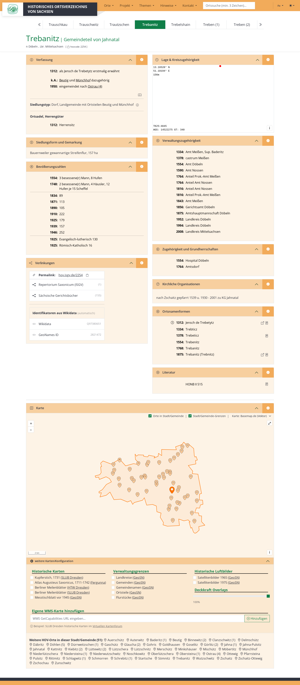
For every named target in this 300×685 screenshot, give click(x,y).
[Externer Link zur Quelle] (262, 322)
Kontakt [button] (189, 5)
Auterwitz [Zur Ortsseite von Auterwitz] (137, 640)
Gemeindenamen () (135, 587)
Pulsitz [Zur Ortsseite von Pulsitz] (38, 658)
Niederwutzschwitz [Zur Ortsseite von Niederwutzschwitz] (107, 654)
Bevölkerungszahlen (48, 167)
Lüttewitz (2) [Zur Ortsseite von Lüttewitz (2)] (97, 649)
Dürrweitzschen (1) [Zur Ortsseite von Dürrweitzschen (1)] (84, 644)
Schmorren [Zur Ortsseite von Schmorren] (100, 658)
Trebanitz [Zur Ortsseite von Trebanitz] (183, 658)
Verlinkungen (42, 263)
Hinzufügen (257, 618)
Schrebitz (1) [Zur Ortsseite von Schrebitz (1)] (123, 658)
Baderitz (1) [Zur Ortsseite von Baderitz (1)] (158, 640)
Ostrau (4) (95, 86)
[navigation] (150, 24)
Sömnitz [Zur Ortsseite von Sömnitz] (164, 658)
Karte (37, 408)
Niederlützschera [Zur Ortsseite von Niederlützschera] (45, 654)
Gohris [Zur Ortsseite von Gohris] (151, 644)
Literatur (165, 372)
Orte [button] (107, 5)
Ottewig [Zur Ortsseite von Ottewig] (232, 654)
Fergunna (98, 582)
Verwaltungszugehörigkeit (178, 140)
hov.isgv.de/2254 (71, 275)
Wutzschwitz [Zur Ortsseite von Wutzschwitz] (205, 658)
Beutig (63, 80)
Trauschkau (58, 24)
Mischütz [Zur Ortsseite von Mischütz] (209, 649)
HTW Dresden (78, 587)
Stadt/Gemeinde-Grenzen (209, 416)
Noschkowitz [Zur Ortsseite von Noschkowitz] (136, 654)
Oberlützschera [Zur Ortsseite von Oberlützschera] (162, 654)
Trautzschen (119, 24)
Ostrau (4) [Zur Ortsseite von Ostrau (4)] (213, 654)
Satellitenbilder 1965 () (219, 577)
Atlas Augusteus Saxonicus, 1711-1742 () (70, 582)
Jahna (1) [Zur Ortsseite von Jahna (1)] (230, 644)
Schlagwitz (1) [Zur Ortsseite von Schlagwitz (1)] (76, 658)
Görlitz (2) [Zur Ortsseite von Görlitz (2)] (211, 644)
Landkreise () (130, 577)
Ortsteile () (128, 592)
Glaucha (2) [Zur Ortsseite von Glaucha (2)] (132, 644)
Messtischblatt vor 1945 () (58, 597)
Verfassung (41, 60)
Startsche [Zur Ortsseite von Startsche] (145, 658)
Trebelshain (180, 24)
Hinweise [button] (167, 5)
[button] (266, 323)
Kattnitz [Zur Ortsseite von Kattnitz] (56, 649)
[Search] (229, 5)
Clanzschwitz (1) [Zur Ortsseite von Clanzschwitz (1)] (223, 640)
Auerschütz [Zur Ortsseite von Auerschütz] (116, 640)
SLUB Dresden (72, 577)
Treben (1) (211, 24)
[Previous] (39, 24)
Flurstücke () (130, 597)
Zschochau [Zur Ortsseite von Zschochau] (41, 663)
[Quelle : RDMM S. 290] (266, 335)
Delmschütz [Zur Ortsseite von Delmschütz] (250, 640)
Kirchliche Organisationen (178, 284)
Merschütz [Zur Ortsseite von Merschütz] (164, 649)
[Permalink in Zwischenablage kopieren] (87, 275)
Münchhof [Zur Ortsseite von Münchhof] (249, 649)
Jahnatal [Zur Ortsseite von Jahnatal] (39, 649)
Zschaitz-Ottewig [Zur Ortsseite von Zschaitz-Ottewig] (250, 658)
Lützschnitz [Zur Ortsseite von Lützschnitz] (142, 649)
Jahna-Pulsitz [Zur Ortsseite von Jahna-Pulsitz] (252, 644)
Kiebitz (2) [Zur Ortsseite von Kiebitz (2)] (75, 649)
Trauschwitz (88, 24)
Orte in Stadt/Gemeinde (168, 416)
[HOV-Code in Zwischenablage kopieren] (68, 47)
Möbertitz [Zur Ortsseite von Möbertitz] (229, 649)
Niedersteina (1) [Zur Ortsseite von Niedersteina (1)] (75, 654)
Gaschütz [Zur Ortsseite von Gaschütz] (111, 644)
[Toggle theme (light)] (292, 6)
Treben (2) (242, 24)
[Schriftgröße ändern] (280, 6)
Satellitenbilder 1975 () (219, 582)
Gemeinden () (131, 582)
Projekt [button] (125, 5)
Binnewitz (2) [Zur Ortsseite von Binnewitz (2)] (197, 640)
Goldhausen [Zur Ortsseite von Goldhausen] (171, 644)
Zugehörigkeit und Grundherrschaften (187, 249)
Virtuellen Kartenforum (107, 626)
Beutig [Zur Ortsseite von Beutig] (177, 640)
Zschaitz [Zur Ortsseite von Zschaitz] (226, 658)
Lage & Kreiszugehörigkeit (177, 60)
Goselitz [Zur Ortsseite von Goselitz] (192, 644)
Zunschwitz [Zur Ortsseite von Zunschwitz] (63, 663)
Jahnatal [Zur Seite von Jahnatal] (110, 39)
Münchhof (83, 80)
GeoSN (76, 597)
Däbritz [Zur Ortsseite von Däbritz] (38, 644)
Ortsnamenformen (173, 311)
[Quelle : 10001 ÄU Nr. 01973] (266, 322)
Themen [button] (145, 5)
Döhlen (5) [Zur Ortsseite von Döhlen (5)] (57, 644)
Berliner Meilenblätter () (62, 587)
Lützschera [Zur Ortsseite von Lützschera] (120, 649)
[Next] (260, 24)
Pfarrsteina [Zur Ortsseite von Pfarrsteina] (252, 654)
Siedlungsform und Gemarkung (56, 142)
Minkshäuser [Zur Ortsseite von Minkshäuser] (187, 649)
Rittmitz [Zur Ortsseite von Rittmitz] (54, 658)
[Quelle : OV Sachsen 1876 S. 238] (266, 354)
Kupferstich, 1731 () (59, 577)
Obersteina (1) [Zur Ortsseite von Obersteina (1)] (190, 654)
